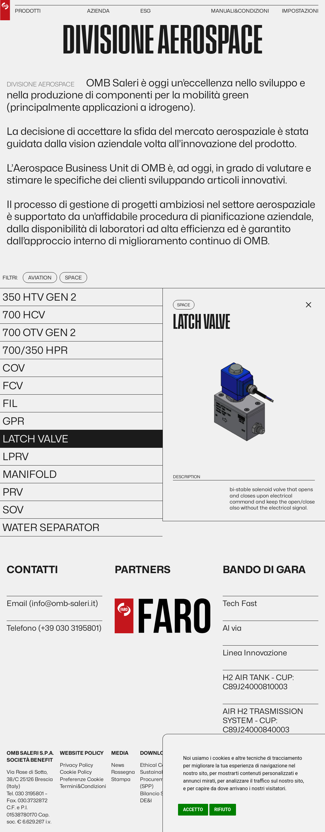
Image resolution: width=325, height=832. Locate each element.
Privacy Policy (76, 765)
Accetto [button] (193, 809)
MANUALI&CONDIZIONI (240, 11)
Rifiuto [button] (222, 809)
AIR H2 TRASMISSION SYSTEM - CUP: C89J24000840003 (263, 720)
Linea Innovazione (255, 652)
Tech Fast (240, 603)
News (117, 765)
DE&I (146, 801)
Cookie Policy (76, 772)
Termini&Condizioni (83, 786)
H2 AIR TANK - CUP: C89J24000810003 (258, 682)
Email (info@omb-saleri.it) (52, 603)
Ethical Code (155, 765)
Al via (232, 628)
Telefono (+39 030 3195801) (54, 628)
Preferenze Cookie (82, 779)
